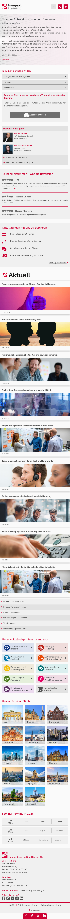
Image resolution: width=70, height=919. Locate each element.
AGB (11, 905)
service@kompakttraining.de (32, 890)
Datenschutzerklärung (50, 905)
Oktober (27, 840)
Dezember (59, 840)
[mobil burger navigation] (53, 6)
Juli (27, 831)
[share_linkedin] (44, 916)
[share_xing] (26, 916)
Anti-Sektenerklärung (26, 905)
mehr (5, 59)
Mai (43, 822)
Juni (59, 822)
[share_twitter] (38, 916)
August (43, 831)
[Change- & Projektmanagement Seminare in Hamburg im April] (60, 6)
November (43, 840)
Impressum (35, 910)
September (60, 831)
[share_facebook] (32, 916)
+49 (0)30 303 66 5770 (16, 886)
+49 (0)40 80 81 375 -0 (16, 869)
